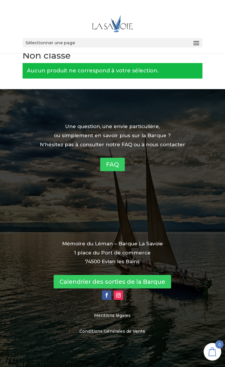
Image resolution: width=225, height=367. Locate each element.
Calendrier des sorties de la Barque (112, 281)
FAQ (112, 164)
